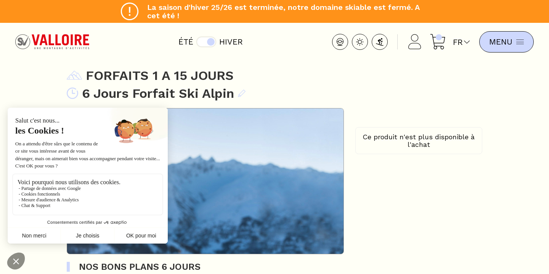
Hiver (231, 41)
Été (185, 41)
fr (461, 42)
